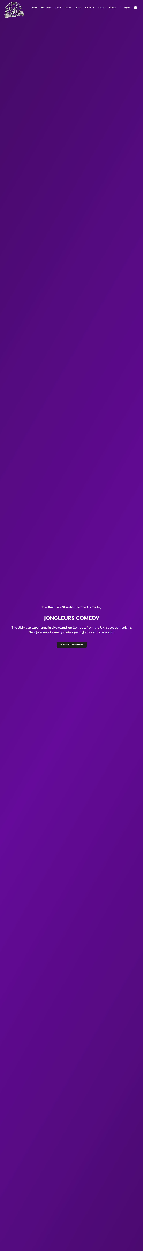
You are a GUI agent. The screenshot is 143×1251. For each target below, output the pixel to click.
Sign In (127, 7)
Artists (58, 7)
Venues (68, 7)
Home (34, 7)
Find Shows (46, 7)
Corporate (89, 7)
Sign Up (112, 7)
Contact (102, 7)
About (78, 7)
